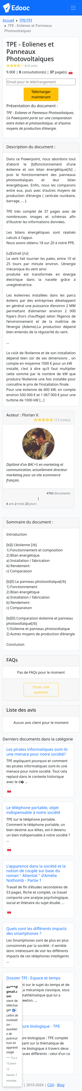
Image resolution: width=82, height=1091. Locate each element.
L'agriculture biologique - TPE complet (33, 1029)
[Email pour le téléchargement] (41, 82)
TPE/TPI (25, 20)
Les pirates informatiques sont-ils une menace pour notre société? (37, 752)
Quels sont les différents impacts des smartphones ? (36, 931)
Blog (61, 1084)
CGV (50, 1084)
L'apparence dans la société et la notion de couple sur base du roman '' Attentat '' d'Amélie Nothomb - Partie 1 (36, 873)
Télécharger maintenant (41, 94)
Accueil (8, 20)
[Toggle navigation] (73, 7)
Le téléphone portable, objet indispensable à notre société (33, 810)
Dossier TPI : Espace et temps (33, 978)
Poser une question (41, 690)
